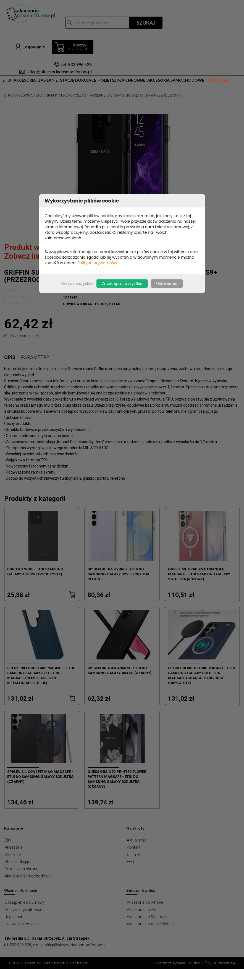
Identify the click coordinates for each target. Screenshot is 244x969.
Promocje (217, 80)
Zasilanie (48, 80)
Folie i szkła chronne (121, 80)
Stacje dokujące (78, 80)
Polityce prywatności (97, 263)
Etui (6, 80)
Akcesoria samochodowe (175, 80)
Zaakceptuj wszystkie (122, 283)
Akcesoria (25, 80)
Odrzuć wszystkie (77, 283)
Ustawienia (166, 283)
